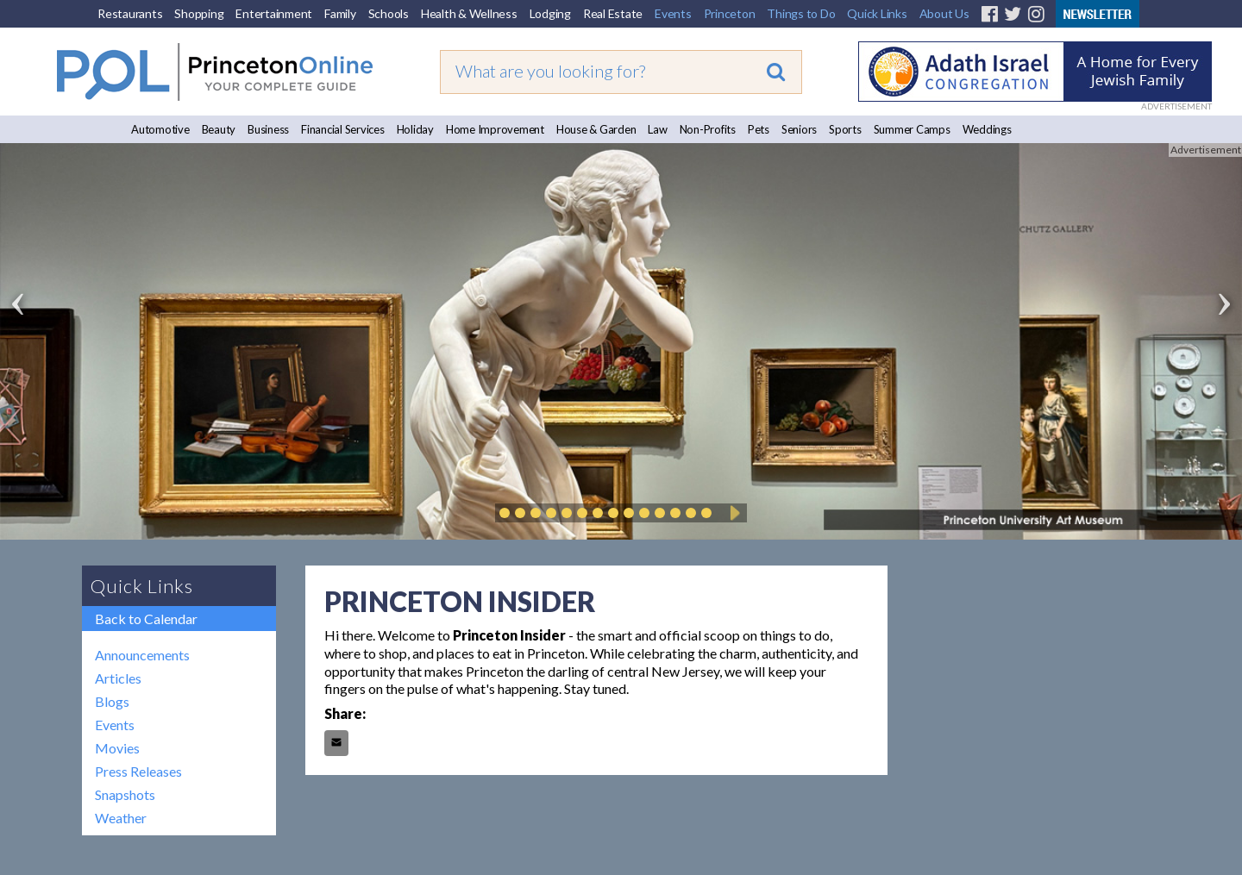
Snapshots (125, 794)
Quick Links (876, 13)
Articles (118, 678)
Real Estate (613, 13)
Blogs (112, 701)
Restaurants (129, 13)
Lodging (550, 13)
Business (268, 129)
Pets (758, 129)
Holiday (415, 129)
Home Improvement (495, 129)
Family (340, 13)
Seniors (799, 129)
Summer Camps (912, 129)
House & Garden (596, 129)
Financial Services (343, 129)
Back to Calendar (146, 618)
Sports (845, 129)
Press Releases (138, 771)
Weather (121, 817)
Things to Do (801, 13)
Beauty (219, 129)
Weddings (987, 129)
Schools (388, 13)
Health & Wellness (469, 13)
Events (673, 13)
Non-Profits (708, 129)
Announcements (142, 655)
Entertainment (273, 13)
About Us (944, 13)
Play (732, 513)
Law (657, 129)
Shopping (198, 13)
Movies (117, 748)
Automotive (160, 129)
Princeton (730, 13)
